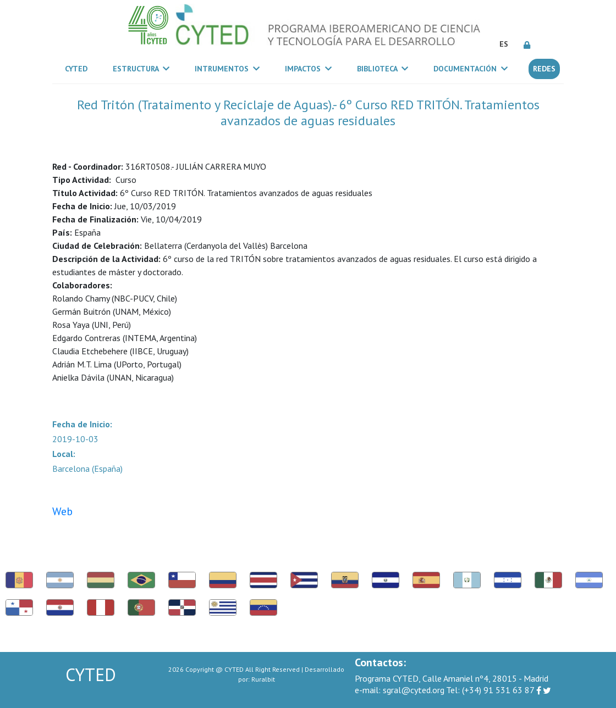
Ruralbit (263, 679)
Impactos (308, 69)
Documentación (470, 69)
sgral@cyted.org (399, 689)
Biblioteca (382, 69)
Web (62, 511)
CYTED (78, 68)
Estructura (141, 69)
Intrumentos (227, 69)
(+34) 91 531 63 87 (490, 689)
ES (503, 44)
